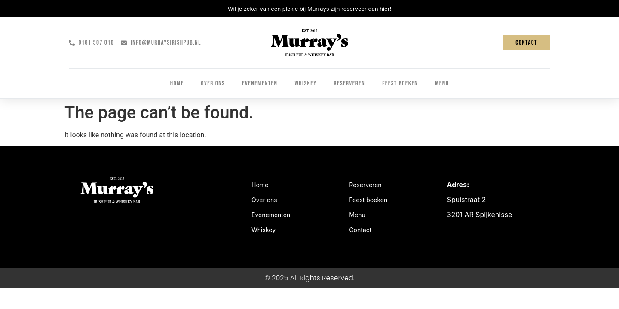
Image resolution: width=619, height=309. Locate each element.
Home (177, 83)
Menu (442, 83)
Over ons (213, 83)
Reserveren (349, 83)
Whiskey (305, 83)
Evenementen (259, 83)
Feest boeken (400, 83)
